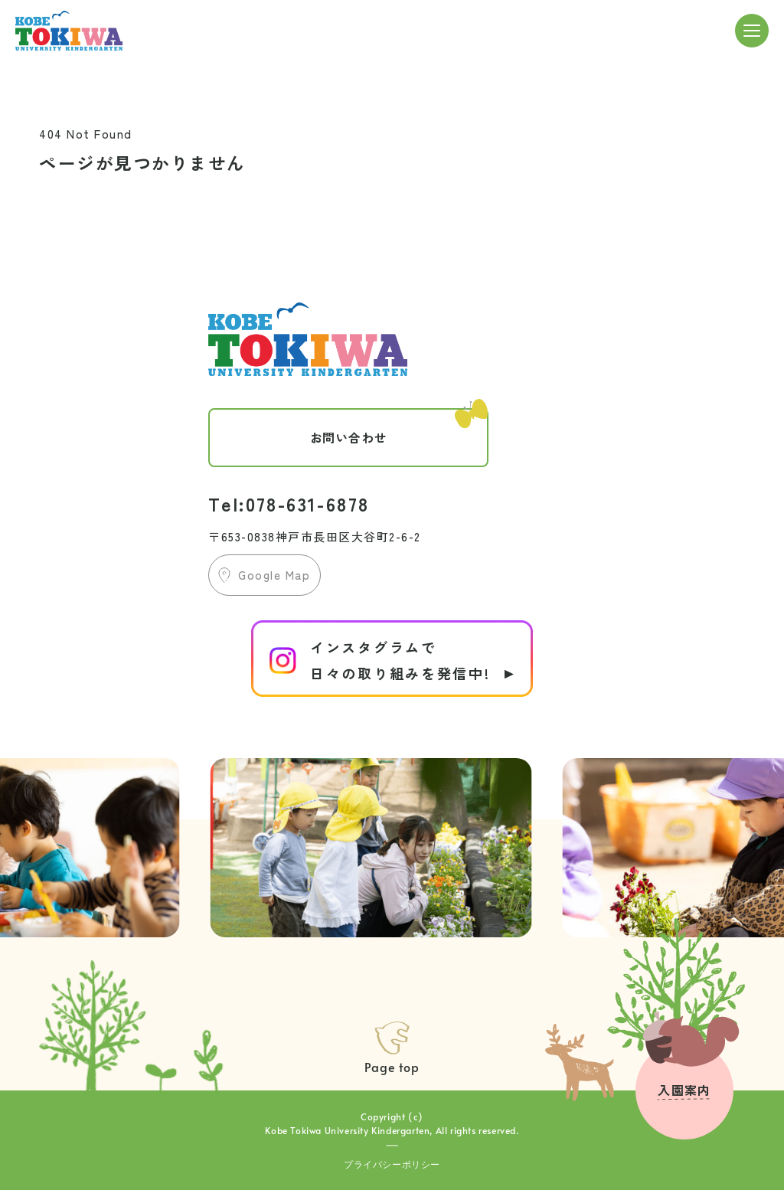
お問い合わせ (399, 427)
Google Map (274, 575)
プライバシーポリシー (392, 1164)
